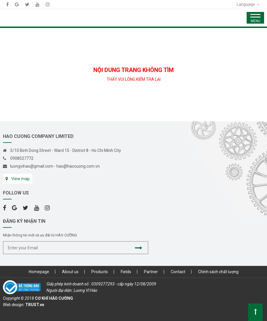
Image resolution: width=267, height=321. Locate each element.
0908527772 (21, 158)
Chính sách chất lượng (218, 272)
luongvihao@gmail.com (31, 166)
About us (70, 272)
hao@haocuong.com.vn (78, 166)
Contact (178, 272)
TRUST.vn (34, 304)
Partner (151, 272)
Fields (126, 272)
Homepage (39, 272)
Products (99, 272)
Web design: (13, 304)
